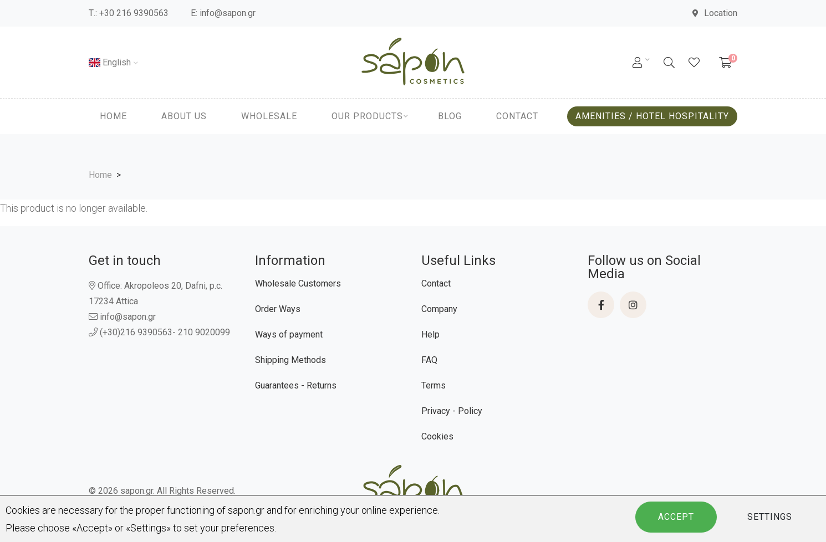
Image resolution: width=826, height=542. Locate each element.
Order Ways (277, 309)
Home (100, 175)
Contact (436, 283)
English (110, 62)
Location (714, 13)
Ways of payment (289, 334)
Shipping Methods (290, 360)
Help (430, 334)
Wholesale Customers (298, 283)
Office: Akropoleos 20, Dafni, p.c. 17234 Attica (155, 293)
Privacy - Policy (451, 411)
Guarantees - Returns (295, 385)
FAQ (429, 360)
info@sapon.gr (228, 13)
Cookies (437, 436)
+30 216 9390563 (134, 13)
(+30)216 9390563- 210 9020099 (159, 332)
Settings (769, 517)
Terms (433, 385)
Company (439, 309)
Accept (676, 517)
